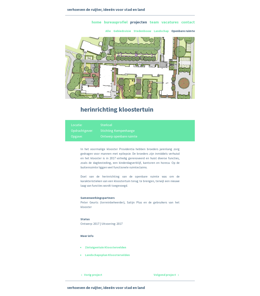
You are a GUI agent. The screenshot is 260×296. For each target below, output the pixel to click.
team (155, 22)
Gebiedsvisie (122, 31)
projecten (139, 22)
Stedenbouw (142, 31)
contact (188, 22)
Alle (108, 31)
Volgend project (167, 275)
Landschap (161, 31)
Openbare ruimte (183, 31)
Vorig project (91, 275)
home (97, 22)
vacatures (170, 22)
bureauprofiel (116, 22)
